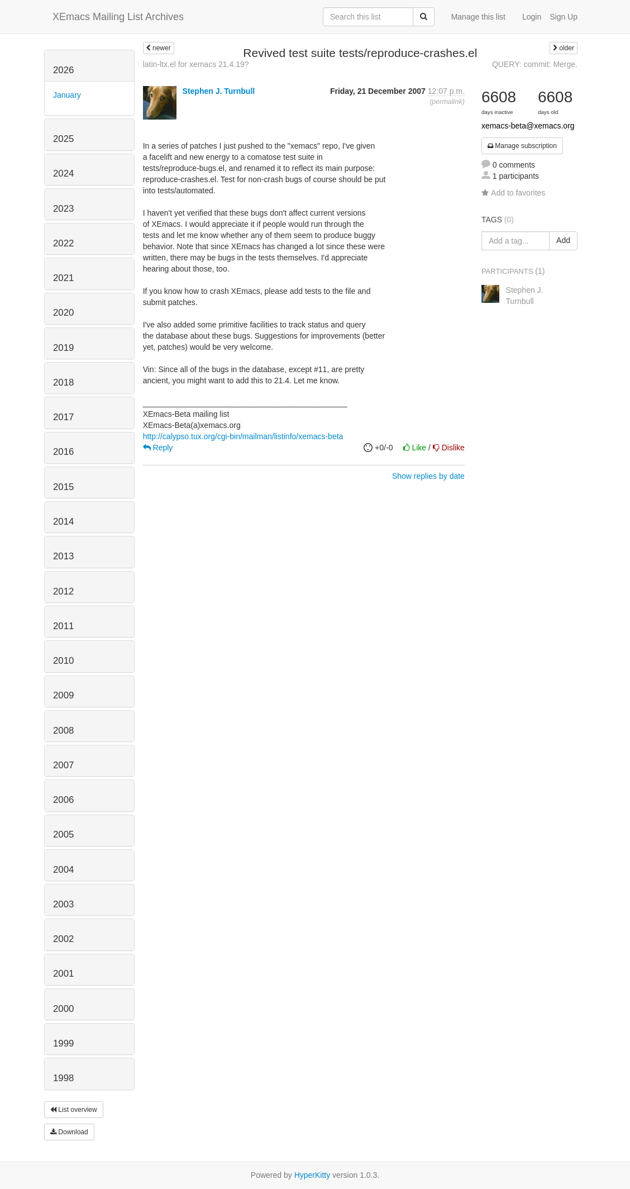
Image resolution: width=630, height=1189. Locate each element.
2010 (63, 660)
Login (531, 16)
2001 (63, 973)
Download (69, 1132)
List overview (73, 1110)
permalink (447, 102)
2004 (63, 869)
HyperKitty (312, 1175)
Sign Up (564, 16)
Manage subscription (522, 146)
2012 (63, 591)
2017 (63, 417)
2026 (63, 70)
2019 (63, 348)
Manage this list (478, 16)
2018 (63, 382)
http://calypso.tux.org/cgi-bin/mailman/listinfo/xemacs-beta (243, 436)
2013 (63, 556)
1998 (63, 1078)
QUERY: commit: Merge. (535, 64)
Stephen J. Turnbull (219, 91)
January (67, 95)
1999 (63, 1043)
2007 (63, 765)
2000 (63, 1008)
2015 (63, 487)
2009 (63, 695)
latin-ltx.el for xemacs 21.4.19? (196, 64)
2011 (63, 626)
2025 (63, 139)
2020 (63, 312)
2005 (63, 834)
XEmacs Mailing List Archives (118, 16)
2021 (63, 278)
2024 (63, 173)
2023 (63, 208)
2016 (63, 451)
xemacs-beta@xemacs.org (528, 125)
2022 (63, 243)
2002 (63, 939)
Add (563, 240)
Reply (158, 447)
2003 (63, 904)
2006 (63, 800)
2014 (63, 521)
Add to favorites (513, 192)
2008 (63, 730)
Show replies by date (428, 476)
